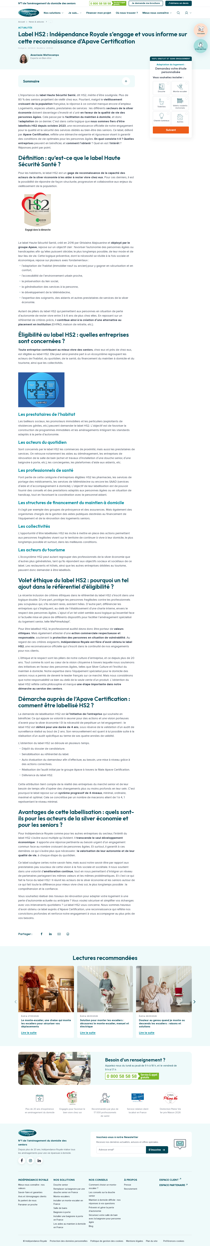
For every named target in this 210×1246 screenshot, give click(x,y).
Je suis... (73, 12)
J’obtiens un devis (179, 3)
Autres (180, 122)
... (50, 22)
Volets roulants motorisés (180, 106)
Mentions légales (134, 1241)
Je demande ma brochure (146, 3)
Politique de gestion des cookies (106, 1241)
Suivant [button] (171, 130)
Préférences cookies (173, 1241)
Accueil (21, 22)
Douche (161, 91)
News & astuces (36, 22)
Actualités (25, 27)
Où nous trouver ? (127, 12)
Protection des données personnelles (69, 1241)
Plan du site (152, 1241)
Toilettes (161, 106)
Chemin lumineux (161, 120)
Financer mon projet (98, 12)
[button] (157, 1149)
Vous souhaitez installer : (168, 77)
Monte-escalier (180, 91)
